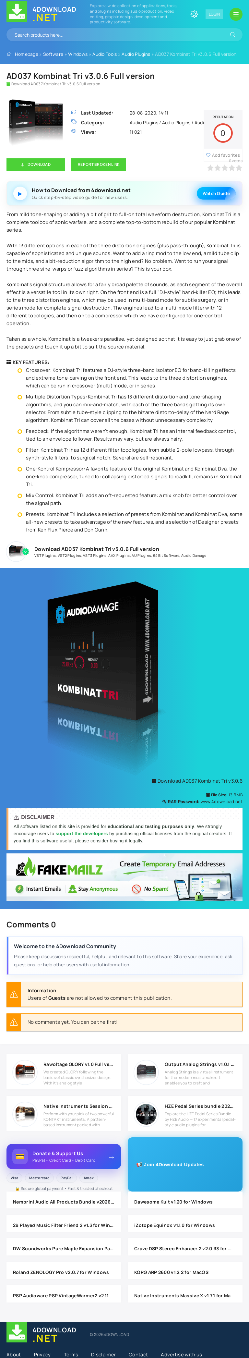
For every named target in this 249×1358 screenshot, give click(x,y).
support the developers (82, 833)
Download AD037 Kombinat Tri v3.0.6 (197, 780)
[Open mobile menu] (236, 14)
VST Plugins (45, 555)
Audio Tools (104, 54)
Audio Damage (194, 555)
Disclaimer (103, 1354)
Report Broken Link (99, 164)
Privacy (42, 1354)
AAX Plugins (119, 555)
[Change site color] (194, 14)
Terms (71, 1354)
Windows (78, 54)
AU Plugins (141, 555)
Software (53, 54)
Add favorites (226, 155)
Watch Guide (216, 193)
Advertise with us (181, 1354)
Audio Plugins (136, 54)
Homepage (26, 54)
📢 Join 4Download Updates (170, 1164)
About (13, 1354)
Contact (138, 1354)
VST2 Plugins (69, 555)
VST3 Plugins (95, 555)
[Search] (233, 34)
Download (39, 164)
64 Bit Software (166, 555)
